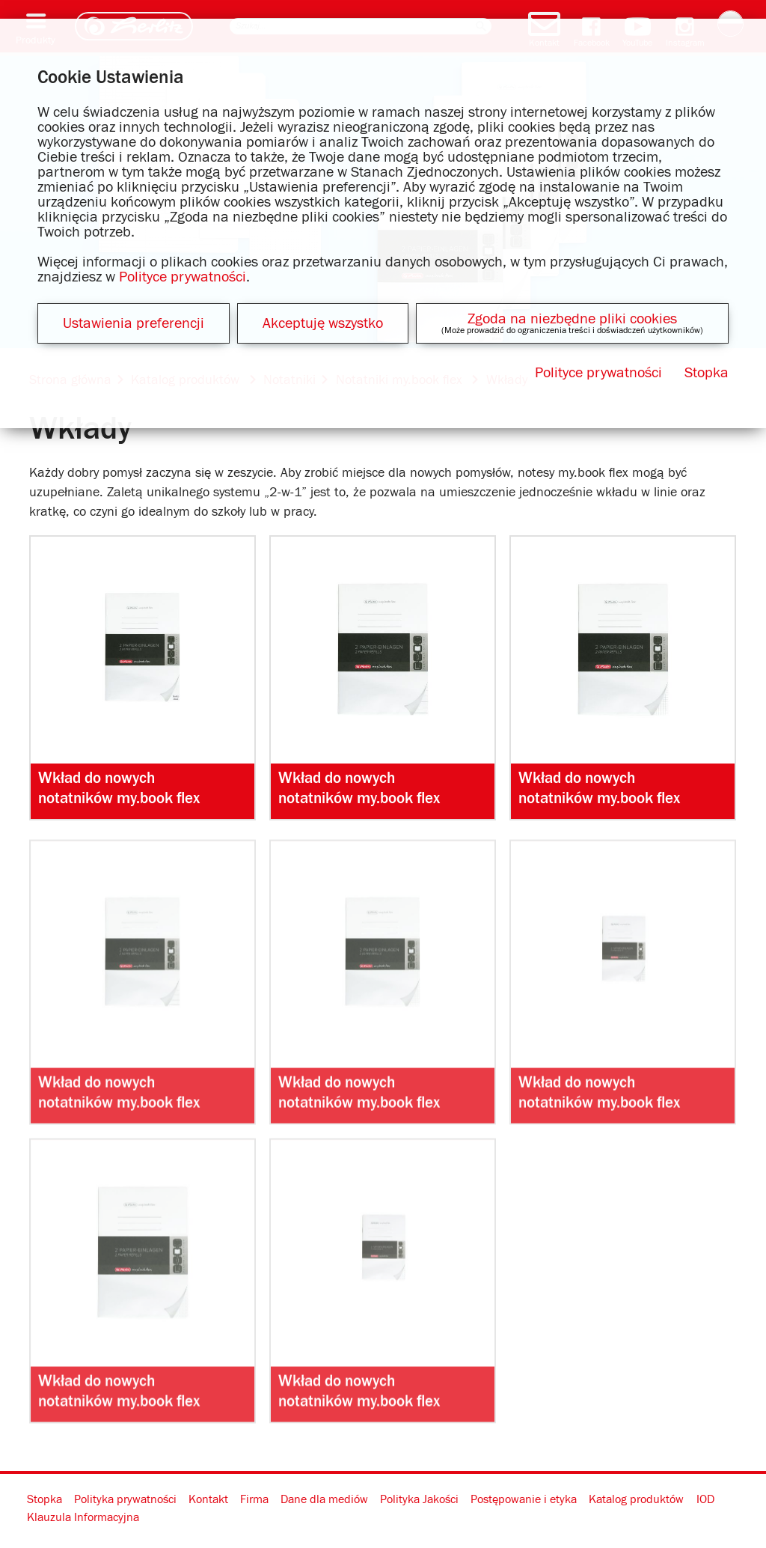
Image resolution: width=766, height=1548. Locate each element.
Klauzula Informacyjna (83, 1517)
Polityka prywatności (125, 1499)
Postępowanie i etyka (524, 1499)
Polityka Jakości (419, 1499)
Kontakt (208, 1499)
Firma (254, 1499)
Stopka (44, 1499)
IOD (705, 1499)
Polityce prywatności (182, 276)
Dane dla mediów (324, 1499)
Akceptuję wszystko (323, 323)
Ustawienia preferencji (133, 323)
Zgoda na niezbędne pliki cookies (572, 318)
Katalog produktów (636, 1499)
